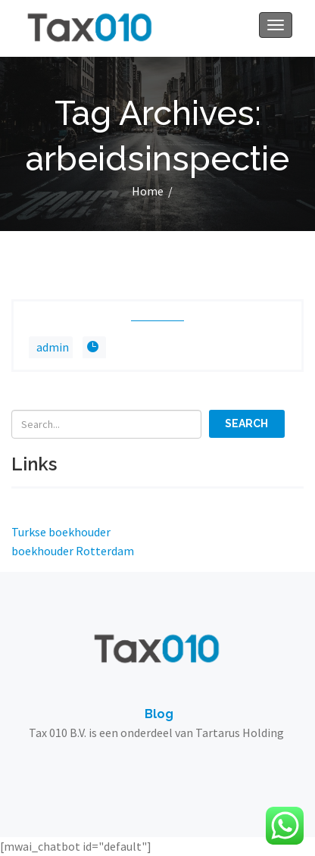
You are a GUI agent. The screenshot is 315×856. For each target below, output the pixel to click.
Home (148, 190)
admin (52, 347)
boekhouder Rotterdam (72, 550)
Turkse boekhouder (61, 531)
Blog (159, 714)
